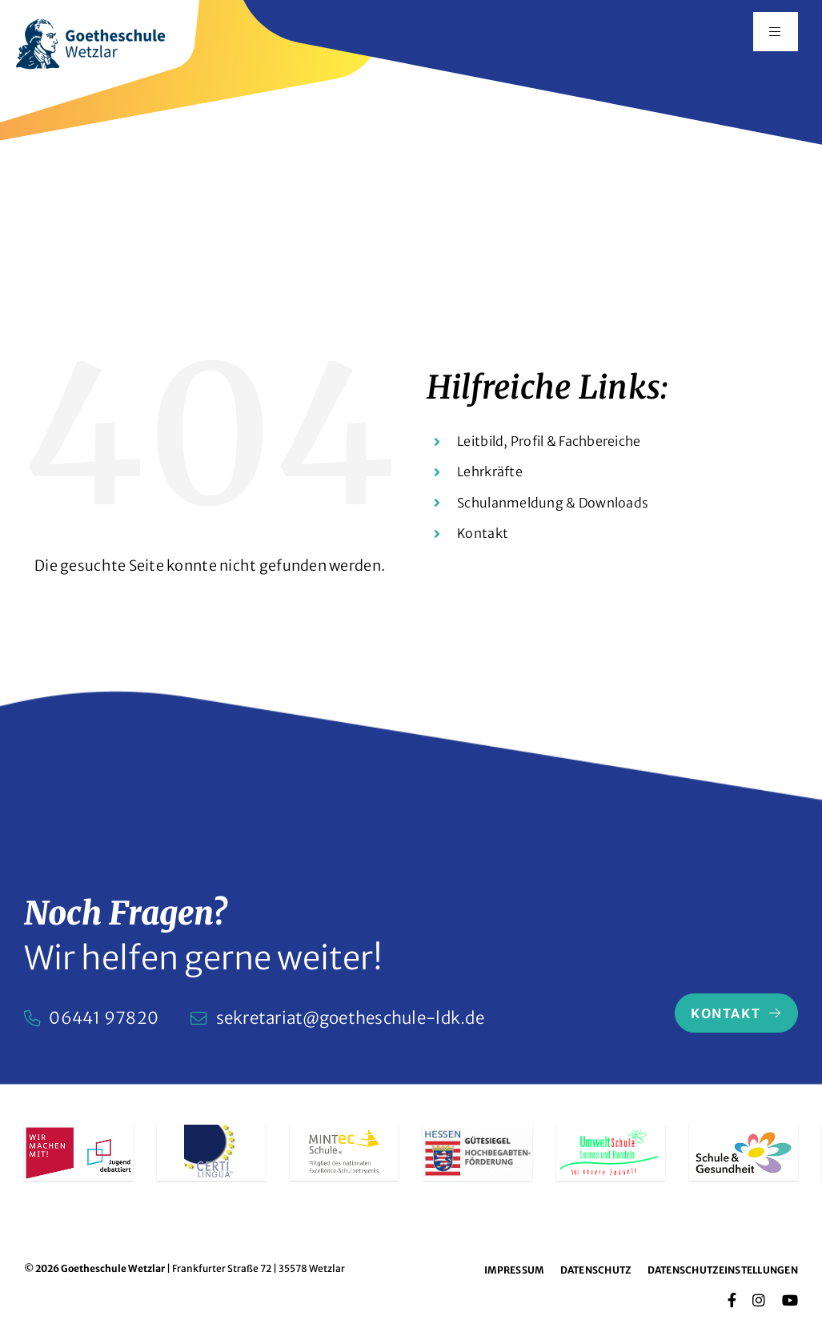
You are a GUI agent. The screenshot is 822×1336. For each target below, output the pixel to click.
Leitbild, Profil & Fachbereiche (548, 441)
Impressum (513, 1270)
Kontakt (482, 533)
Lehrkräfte (490, 471)
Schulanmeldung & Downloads (552, 503)
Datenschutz (596, 1270)
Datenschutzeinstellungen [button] (723, 1270)
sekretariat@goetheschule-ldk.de (350, 1018)
